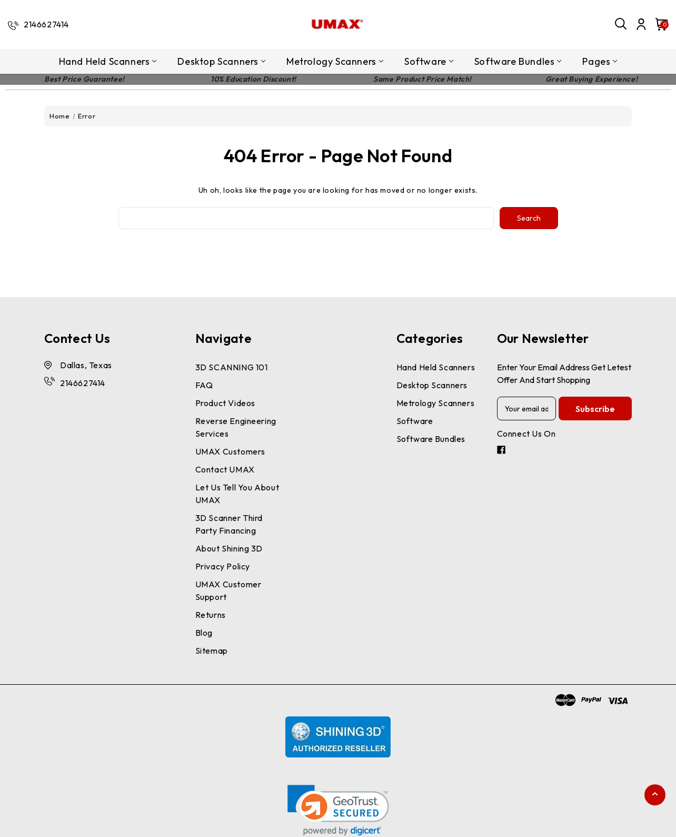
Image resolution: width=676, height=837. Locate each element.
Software (428, 61)
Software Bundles (518, 61)
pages (599, 61)
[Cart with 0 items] (659, 24)
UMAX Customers (230, 451)
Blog (204, 632)
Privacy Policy (222, 566)
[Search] (621, 24)
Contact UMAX (225, 469)
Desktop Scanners (221, 61)
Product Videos (225, 403)
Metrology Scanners (334, 61)
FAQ (204, 385)
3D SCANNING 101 (231, 367)
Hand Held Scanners (108, 61)
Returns (210, 614)
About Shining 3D (229, 548)
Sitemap (211, 650)
